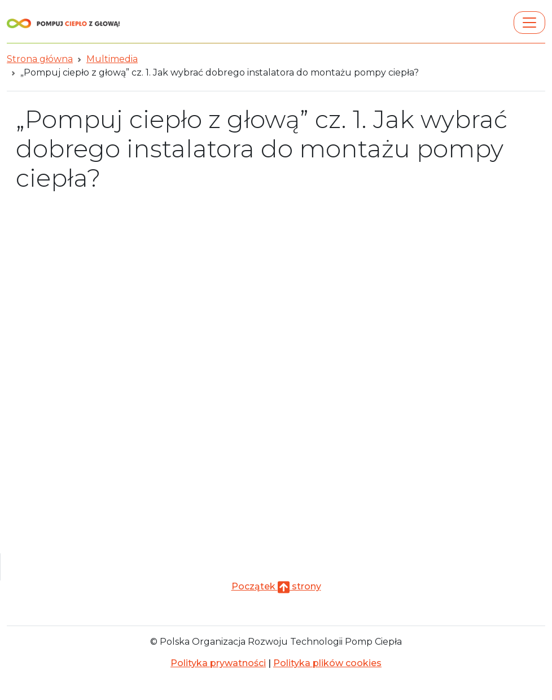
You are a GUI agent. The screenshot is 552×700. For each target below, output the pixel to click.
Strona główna (40, 59)
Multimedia (112, 59)
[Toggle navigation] (529, 22)
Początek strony (276, 586)
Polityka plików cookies (327, 663)
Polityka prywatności (218, 663)
